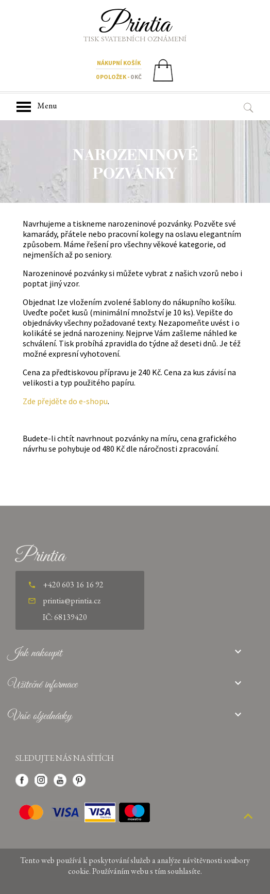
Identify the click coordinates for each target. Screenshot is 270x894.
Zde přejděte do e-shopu (65, 401)
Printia (135, 24)
